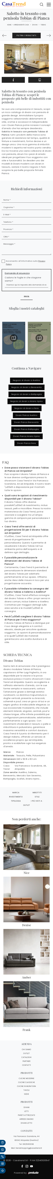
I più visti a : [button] (37, 801)
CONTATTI (26, 1065)
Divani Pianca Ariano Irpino (26, 436)
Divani (35, 25)
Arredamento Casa (21, 25)
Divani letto (26, 1123)
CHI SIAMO (26, 1049)
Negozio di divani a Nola (26, 408)
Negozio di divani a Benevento (26, 387)
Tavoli (26, 1090)
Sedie (26, 1094)
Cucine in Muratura (26, 1086)
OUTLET (26, 1053)
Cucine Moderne (26, 1078)
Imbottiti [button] (37, 792)
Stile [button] (37, 797)
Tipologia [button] (16, 801)
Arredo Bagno (26, 1119)
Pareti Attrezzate (26, 1115)
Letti (26, 1111)
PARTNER (27, 1061)
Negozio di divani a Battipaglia (26, 394)
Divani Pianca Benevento (26, 422)
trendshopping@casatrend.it (29, 1148)
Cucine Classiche (26, 1082)
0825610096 (28, 1144)
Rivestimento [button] (16, 797)
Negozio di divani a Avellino (26, 380)
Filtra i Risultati (26, 35)
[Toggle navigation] (49, 4)
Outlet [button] (26, 805)
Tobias (43, 25)
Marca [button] (15, 792)
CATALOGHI (26, 1057)
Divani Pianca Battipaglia (26, 429)
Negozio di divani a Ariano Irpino (26, 401)
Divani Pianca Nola (26, 443)
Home (9, 25)
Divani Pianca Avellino (26, 415)
